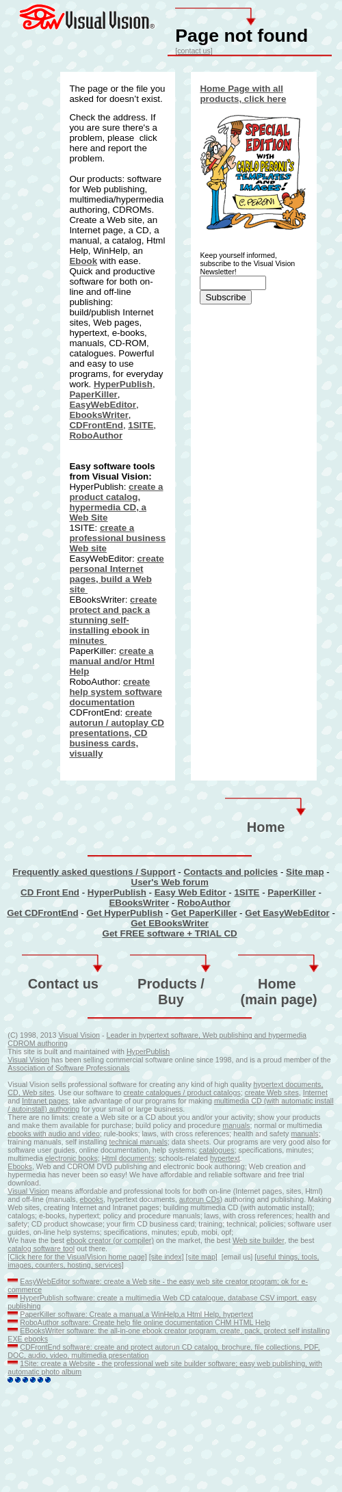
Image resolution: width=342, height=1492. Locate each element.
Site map (305, 872)
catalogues (217, 1150)
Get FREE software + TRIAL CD (170, 933)
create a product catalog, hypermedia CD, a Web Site (116, 502)
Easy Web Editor (190, 892)
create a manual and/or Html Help (111, 661)
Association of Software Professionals (68, 1068)
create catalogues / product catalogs (182, 1092)
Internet (315, 1092)
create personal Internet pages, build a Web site (116, 573)
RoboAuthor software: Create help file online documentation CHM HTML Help (145, 1322)
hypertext (269, 1084)
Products (167, 983)
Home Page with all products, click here (243, 93)
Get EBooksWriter (170, 923)
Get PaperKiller (204, 913)
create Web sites (272, 1092)
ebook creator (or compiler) (110, 1240)
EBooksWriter (139, 903)
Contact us (63, 983)
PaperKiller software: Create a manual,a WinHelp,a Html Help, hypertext (136, 1314)
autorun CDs (199, 1199)
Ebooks (20, 1166)
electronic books (71, 1158)
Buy (171, 999)
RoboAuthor (95, 435)
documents (137, 1158)
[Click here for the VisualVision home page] (77, 1257)
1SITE (140, 425)
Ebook (83, 261)
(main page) (279, 999)
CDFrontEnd (95, 425)
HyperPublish (123, 384)
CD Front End (50, 892)
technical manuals (138, 1142)
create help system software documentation (115, 692)
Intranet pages (45, 1101)
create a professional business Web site (117, 538)
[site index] (166, 1257)
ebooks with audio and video (53, 1133)
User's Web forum (170, 882)
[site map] (202, 1257)
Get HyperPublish (124, 913)
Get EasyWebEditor (287, 913)
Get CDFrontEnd (42, 913)
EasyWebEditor (102, 405)
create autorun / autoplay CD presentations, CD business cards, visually (116, 733)
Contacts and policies (230, 872)
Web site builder (259, 1240)
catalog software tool (41, 1248)
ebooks (91, 1199)
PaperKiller (93, 394)
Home (266, 827)
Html (110, 1158)
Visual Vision (79, 1035)
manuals (236, 1125)
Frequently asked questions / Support (93, 872)
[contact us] (194, 51)
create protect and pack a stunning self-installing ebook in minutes (113, 620)
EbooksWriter (98, 415)
